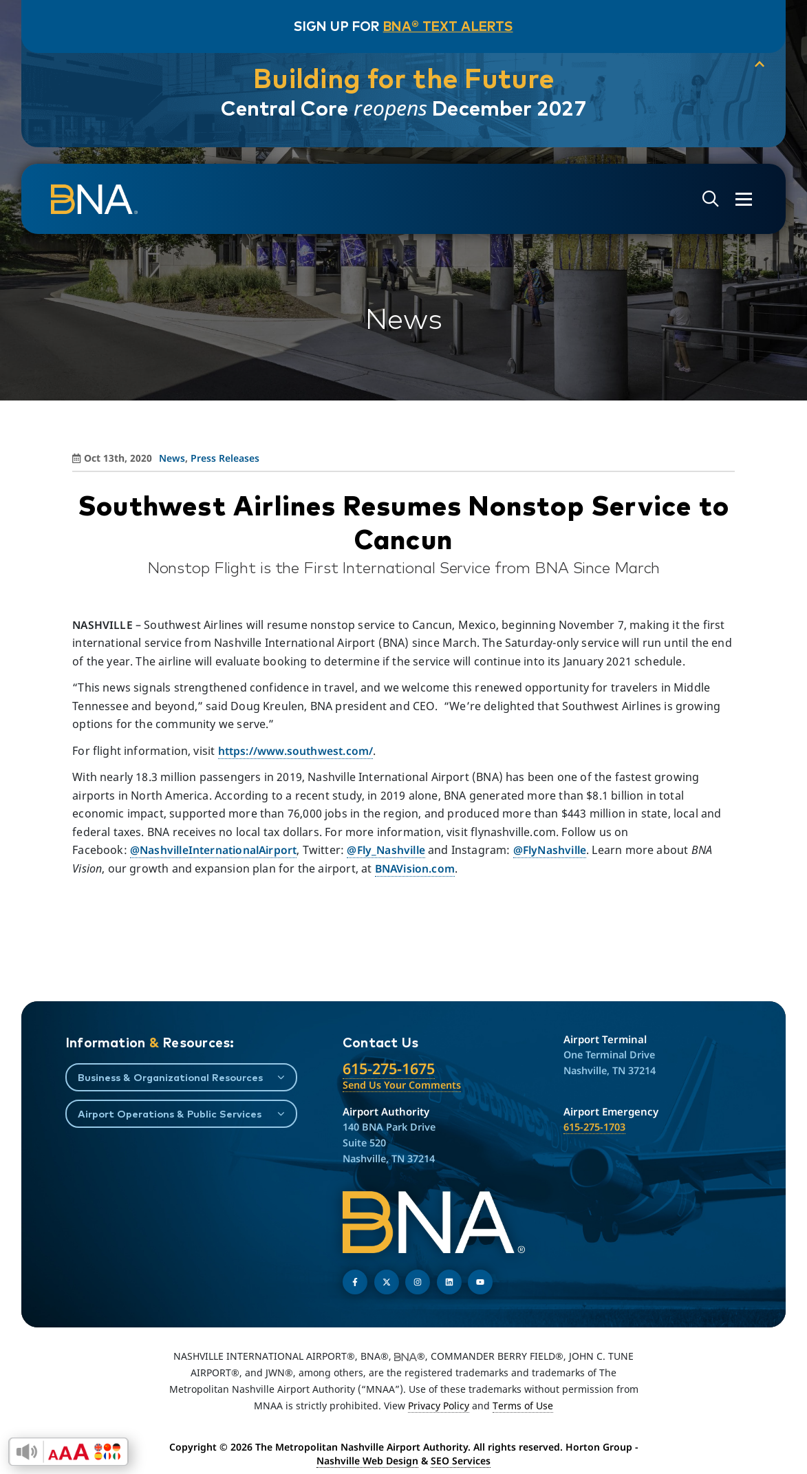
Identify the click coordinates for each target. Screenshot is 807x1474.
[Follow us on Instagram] (417, 1282)
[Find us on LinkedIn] (449, 1282)
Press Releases (225, 457)
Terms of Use (523, 1405)
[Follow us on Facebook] (355, 1282)
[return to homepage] (94, 199)
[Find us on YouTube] (480, 1282)
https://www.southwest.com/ (296, 750)
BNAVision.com (415, 868)
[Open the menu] (743, 199)
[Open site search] (710, 199)
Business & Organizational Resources (170, 1077)
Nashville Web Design (367, 1460)
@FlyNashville (549, 849)
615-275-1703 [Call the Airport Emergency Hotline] (594, 1126)
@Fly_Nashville (386, 849)
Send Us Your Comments (402, 1084)
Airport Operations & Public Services (169, 1113)
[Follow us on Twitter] (386, 1282)
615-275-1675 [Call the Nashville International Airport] (389, 1068)
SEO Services (461, 1460)
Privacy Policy (438, 1405)
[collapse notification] (759, 64)
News (172, 457)
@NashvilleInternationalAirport (213, 849)
